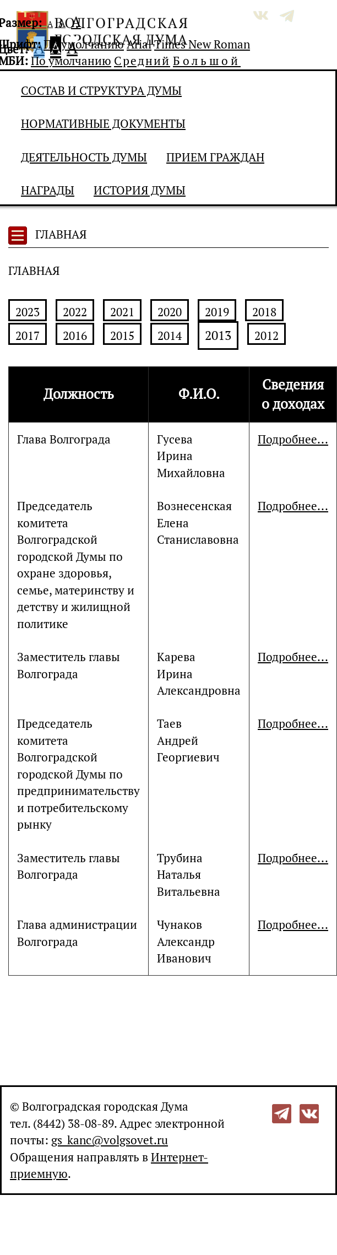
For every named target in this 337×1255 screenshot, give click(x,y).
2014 (169, 335)
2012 (266, 335)
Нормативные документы (103, 123)
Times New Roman (202, 44)
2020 (169, 312)
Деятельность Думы (84, 157)
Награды (47, 190)
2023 (27, 312)
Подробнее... (293, 439)
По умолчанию (84, 44)
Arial (139, 44)
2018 (264, 312)
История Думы (140, 190)
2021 (122, 312)
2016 (75, 335)
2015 (122, 335)
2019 (217, 312)
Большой (207, 60)
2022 (75, 312)
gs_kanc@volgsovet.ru (109, 1140)
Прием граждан (215, 157)
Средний (142, 60)
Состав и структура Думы (101, 90)
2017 (27, 335)
